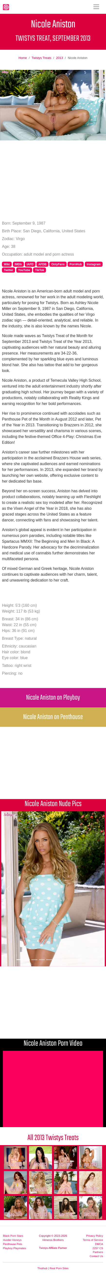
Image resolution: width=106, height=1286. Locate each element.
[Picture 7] (64, 959)
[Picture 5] (49, 959)
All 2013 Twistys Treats (53, 1138)
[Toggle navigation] (96, 7)
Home (22, 58)
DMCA (99, 1244)
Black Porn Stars (13, 1235)
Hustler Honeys (12, 1239)
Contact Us (96, 1256)
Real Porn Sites (59, 1268)
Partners (98, 1252)
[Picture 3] (34, 959)
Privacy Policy (94, 1235)
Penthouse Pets (12, 1244)
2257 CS (97, 1248)
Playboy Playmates (14, 1248)
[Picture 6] (57, 959)
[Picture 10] (86, 959)
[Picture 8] (72, 959)
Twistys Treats (41, 58)
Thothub (42, 1268)
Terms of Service (93, 1239)
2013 (59, 58)
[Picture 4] (42, 959)
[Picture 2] (27, 959)
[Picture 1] (20, 959)
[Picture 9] (79, 959)
